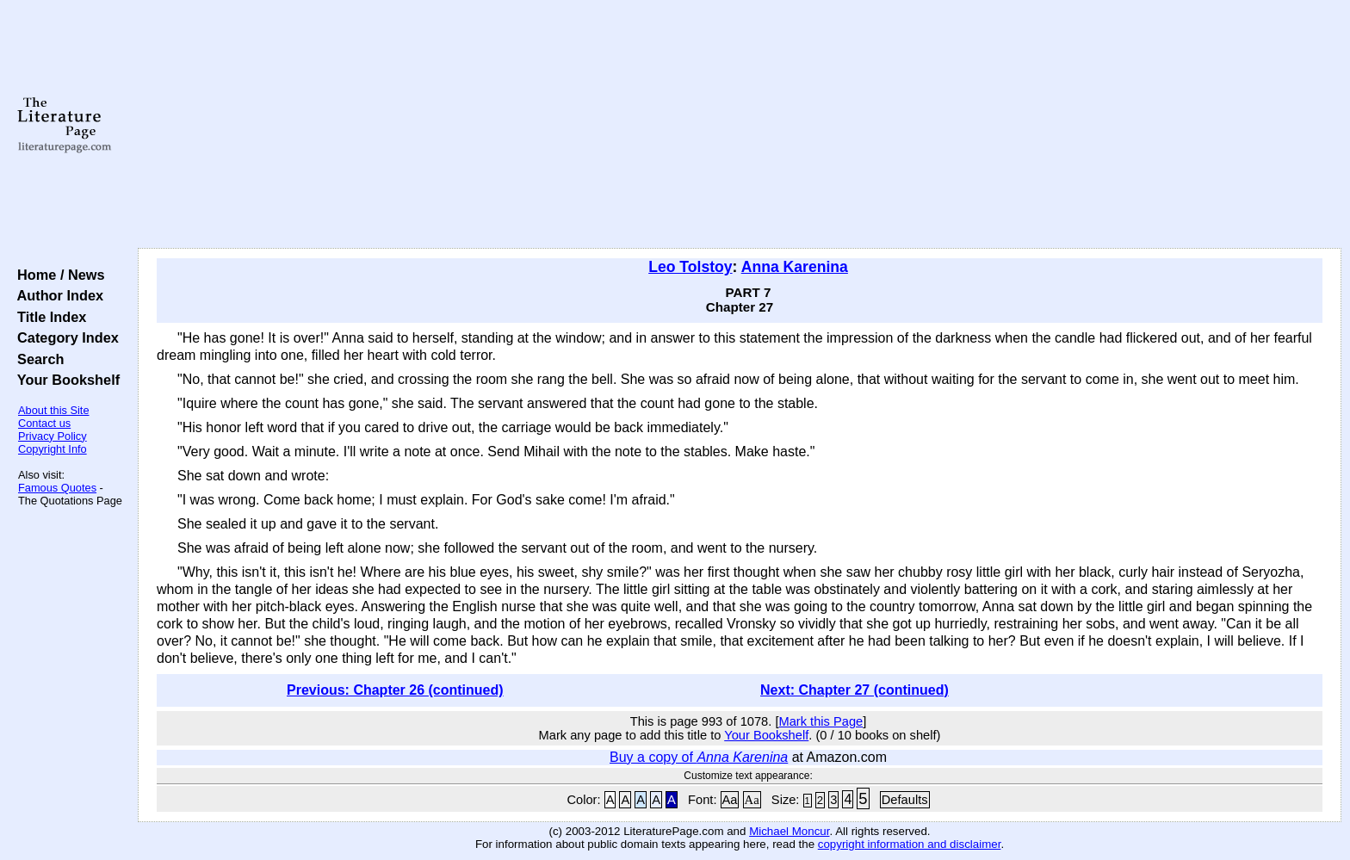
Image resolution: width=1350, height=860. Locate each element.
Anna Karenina (794, 266)
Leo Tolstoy (690, 266)
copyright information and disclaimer (909, 844)
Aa (730, 800)
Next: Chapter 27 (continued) (854, 690)
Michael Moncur (789, 831)
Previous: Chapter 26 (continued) (395, 690)
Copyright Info (52, 448)
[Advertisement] (739, 124)
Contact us (44, 423)
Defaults (905, 800)
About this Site (54, 410)
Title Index (47, 317)
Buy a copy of (699, 757)
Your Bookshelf (64, 379)
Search (36, 359)
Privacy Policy (52, 436)
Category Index (64, 337)
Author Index (56, 295)
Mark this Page (820, 721)
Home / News (57, 274)
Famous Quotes (57, 487)
